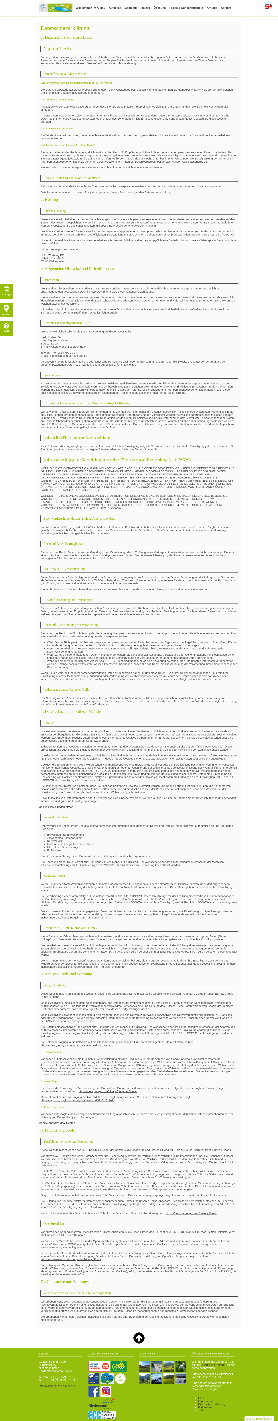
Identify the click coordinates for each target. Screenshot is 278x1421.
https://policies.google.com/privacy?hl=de (191, 1213)
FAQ (201, 1397)
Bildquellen (205, 1407)
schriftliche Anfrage (213, 1364)
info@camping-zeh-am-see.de (57, 1385)
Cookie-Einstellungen (259, 1418)
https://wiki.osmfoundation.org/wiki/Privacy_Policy (71, 1259)
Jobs (201, 1410)
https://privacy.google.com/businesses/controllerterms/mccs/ (77, 1045)
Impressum (205, 1401)
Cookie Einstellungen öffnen (56, 806)
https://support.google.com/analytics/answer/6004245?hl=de (78, 1100)
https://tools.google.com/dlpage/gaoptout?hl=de (108, 1091)
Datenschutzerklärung (211, 1404)
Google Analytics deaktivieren (57, 1122)
